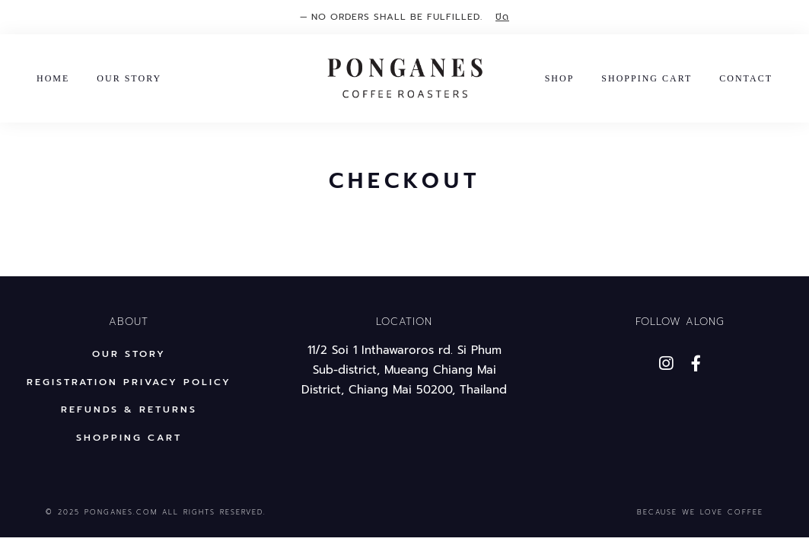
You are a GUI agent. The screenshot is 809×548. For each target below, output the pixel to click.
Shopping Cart (646, 78)
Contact (745, 78)
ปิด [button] (502, 17)
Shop (560, 78)
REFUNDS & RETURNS (129, 409)
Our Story (129, 78)
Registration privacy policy (129, 381)
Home (53, 78)
